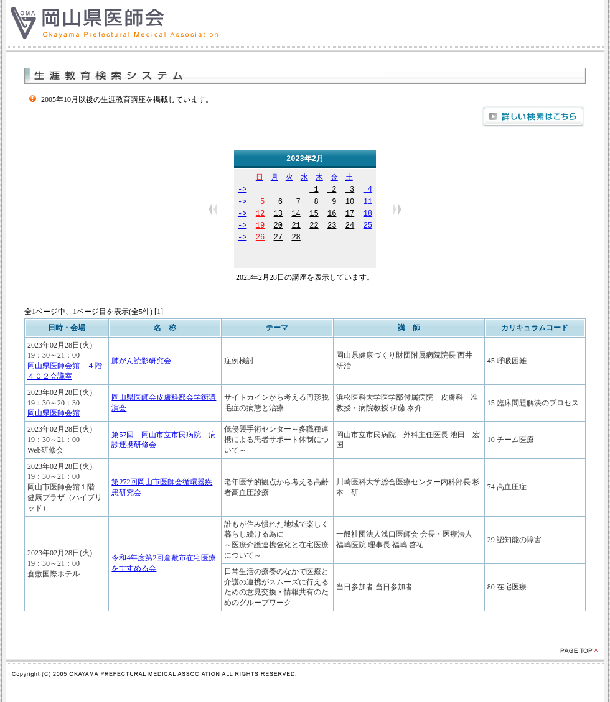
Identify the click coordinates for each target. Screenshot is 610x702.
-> (242, 190)
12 (260, 215)
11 (368, 203)
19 (260, 226)
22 (313, 226)
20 (278, 226)
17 (349, 215)
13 (278, 215)
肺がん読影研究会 (141, 361)
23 (331, 226)
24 (349, 226)
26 (260, 238)
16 (331, 215)
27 (278, 238)
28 (295, 238)
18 (368, 215)
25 (368, 226)
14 (295, 215)
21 (295, 226)
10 (349, 203)
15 (313, 215)
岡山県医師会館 (53, 413)
